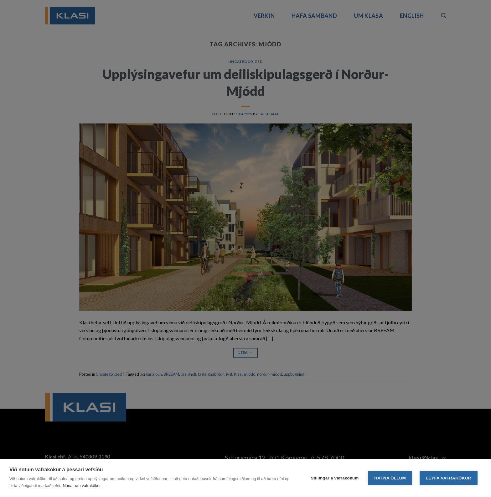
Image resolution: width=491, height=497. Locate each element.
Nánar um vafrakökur (82, 485)
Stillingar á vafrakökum (335, 478)
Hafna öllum (390, 478)
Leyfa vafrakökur (448, 478)
